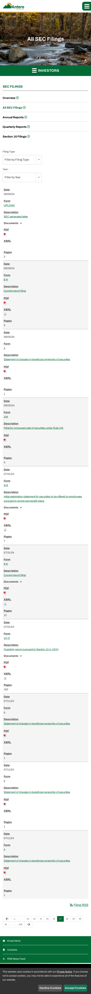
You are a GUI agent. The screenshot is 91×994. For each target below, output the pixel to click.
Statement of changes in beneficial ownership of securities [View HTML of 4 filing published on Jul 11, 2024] (37, 723)
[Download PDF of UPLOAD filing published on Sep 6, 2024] (5, 234)
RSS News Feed (16, 959)
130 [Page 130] (19, 925)
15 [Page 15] (48, 919)
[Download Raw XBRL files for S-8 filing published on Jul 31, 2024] (5, 529)
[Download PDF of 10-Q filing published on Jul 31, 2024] (5, 666)
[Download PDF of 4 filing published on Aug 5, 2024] (5, 371)
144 (6, 416)
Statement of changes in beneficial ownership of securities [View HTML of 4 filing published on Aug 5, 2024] (37, 359)
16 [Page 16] (55, 919)
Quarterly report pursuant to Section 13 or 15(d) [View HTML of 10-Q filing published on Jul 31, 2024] (31, 649)
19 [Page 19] (74, 919)
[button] (86, 6)
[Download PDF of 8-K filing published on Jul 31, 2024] (5, 592)
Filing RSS (78, 905)
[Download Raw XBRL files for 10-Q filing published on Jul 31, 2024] (5, 678)
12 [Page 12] (29, 919)
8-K (6, 279)
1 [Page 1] (15, 919)
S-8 (6, 485)
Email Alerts (13, 941)
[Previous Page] (7, 919)
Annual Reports (13, 117)
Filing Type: (9, 151)
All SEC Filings (12, 107)
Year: (5, 169)
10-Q (7, 638)
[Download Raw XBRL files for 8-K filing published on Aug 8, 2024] (5, 314)
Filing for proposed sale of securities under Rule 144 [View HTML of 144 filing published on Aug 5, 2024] (33, 428)
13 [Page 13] (35, 919)
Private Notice (64, 971)
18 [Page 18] (68, 919)
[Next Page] (28, 924)
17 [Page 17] (61, 919)
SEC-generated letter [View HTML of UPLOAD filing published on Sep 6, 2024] (16, 216)
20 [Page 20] (81, 919)
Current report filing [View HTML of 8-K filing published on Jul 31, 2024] (15, 575)
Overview (9, 97)
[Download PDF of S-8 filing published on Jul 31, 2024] (5, 518)
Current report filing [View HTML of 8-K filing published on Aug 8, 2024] (15, 290)
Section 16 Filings (15, 136)
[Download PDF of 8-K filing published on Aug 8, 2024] (5, 302)
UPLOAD (9, 205)
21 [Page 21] (7, 925)
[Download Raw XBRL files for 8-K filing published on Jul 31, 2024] (5, 603)
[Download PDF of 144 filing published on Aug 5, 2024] (5, 439)
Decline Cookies (50, 987)
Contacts (12, 950)
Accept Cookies (75, 987)
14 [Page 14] (42, 919)
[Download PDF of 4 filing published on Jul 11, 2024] (5, 735)
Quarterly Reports (15, 126)
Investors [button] (45, 70)
